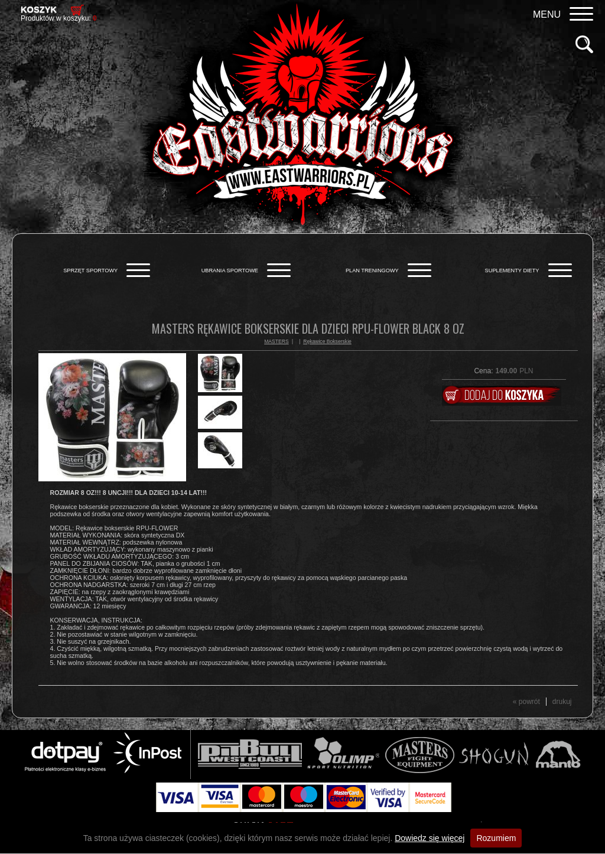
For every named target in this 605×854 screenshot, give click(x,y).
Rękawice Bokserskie (327, 341)
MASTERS (276, 341)
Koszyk (39, 9)
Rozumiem (496, 838)
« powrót (526, 701)
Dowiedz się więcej (429, 838)
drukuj (562, 701)
